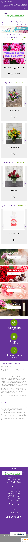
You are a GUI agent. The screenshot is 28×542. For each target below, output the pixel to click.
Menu (2, 24)
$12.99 (14, 240)
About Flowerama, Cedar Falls (10, 364)
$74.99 (14, 117)
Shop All (18, 82)
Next (25, 60)
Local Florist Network (11, 541)
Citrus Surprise (14, 147)
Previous (2, 60)
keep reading (16, 371)
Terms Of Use (9, 539)
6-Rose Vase (14, 190)
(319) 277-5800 (8, 2)
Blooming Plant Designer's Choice (14, 68)
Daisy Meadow (14, 110)
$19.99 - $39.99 (14, 74)
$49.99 (14, 197)
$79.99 (14, 154)
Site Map (20, 541)
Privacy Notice (18, 539)
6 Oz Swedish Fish (14, 233)
